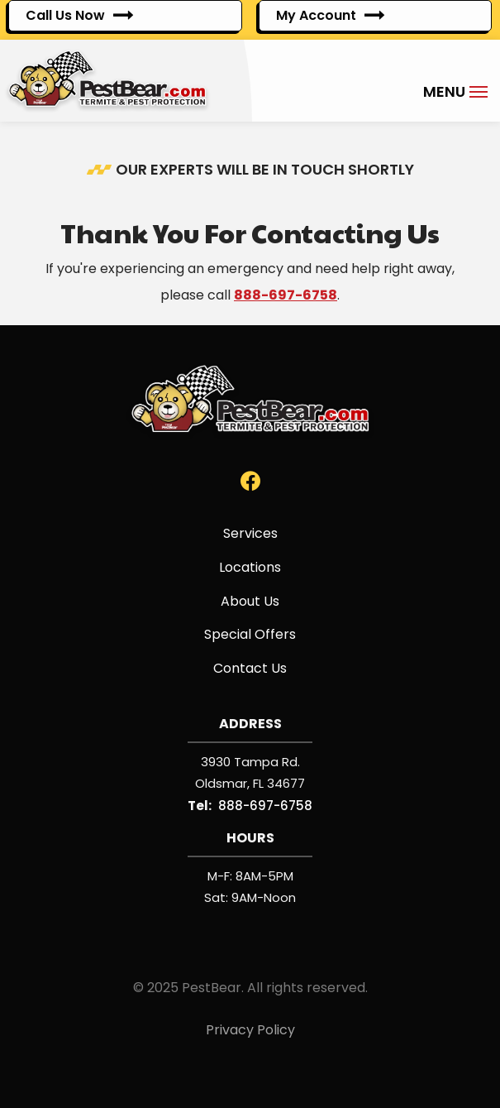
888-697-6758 (285, 295)
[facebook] (250, 480)
